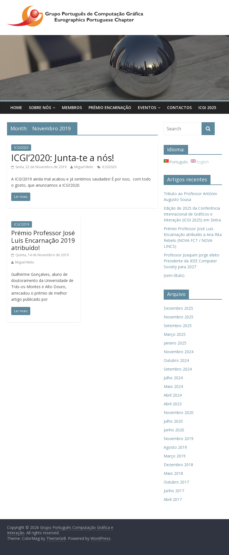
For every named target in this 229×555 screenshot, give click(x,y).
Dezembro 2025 (178, 308)
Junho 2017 (174, 490)
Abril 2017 (173, 499)
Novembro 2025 (178, 317)
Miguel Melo (83, 167)
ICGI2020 (21, 147)
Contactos (179, 107)
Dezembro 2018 (178, 464)
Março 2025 (175, 334)
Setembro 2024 (178, 369)
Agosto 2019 (175, 447)
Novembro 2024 (178, 351)
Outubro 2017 (176, 482)
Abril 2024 (173, 395)
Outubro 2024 (176, 360)
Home (16, 107)
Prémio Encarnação (110, 107)
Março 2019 (175, 456)
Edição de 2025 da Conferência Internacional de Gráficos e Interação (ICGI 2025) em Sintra (192, 214)
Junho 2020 (174, 430)
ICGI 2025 (207, 107)
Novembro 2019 (178, 438)
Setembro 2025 (178, 325)
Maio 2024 (173, 386)
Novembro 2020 (178, 412)
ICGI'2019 (21, 224)
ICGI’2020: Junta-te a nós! (62, 158)
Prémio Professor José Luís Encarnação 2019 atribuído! (43, 240)
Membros (72, 107)
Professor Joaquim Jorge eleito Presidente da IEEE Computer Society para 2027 (191, 260)
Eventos (147, 107)
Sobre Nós (40, 107)
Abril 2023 (173, 403)
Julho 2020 (173, 421)
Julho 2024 (173, 377)
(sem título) (174, 275)
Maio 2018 (173, 473)
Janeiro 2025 (175, 343)
